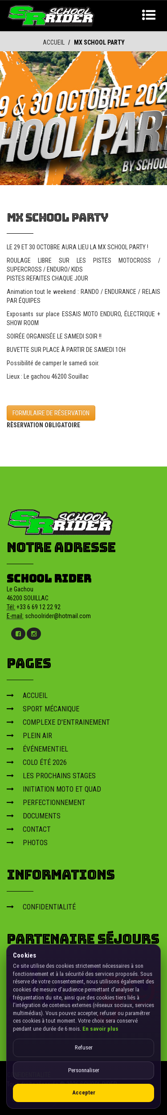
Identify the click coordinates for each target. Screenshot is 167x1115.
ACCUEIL (54, 42)
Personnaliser (83, 1070)
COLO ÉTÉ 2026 (37, 762)
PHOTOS (27, 842)
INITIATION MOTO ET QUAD (54, 789)
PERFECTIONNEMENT (46, 802)
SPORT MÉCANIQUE (43, 708)
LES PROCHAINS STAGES (51, 775)
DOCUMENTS (34, 815)
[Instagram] (34, 633)
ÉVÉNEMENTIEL (37, 748)
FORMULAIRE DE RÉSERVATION (51, 412)
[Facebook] (18, 633)
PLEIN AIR (29, 735)
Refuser (84, 1047)
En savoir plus (100, 1028)
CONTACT (29, 829)
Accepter (83, 1092)
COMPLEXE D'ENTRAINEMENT (58, 722)
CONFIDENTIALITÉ (41, 906)
